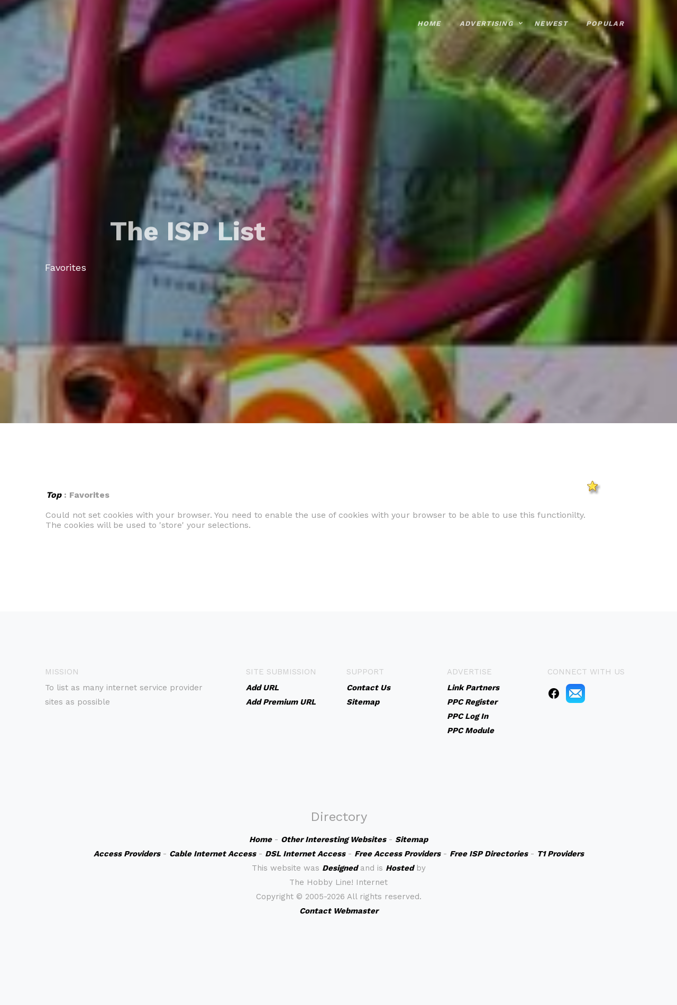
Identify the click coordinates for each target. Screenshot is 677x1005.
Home (429, 16)
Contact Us (368, 687)
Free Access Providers (397, 853)
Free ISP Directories (489, 853)
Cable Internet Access (212, 853)
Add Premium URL (281, 702)
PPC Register (472, 702)
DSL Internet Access (305, 853)
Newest (551, 16)
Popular (605, 16)
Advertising (486, 16)
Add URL (262, 687)
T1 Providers (560, 853)
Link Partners (473, 687)
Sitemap (362, 702)
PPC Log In (467, 716)
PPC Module (470, 730)
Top (53, 495)
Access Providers (127, 853)
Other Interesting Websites (333, 839)
